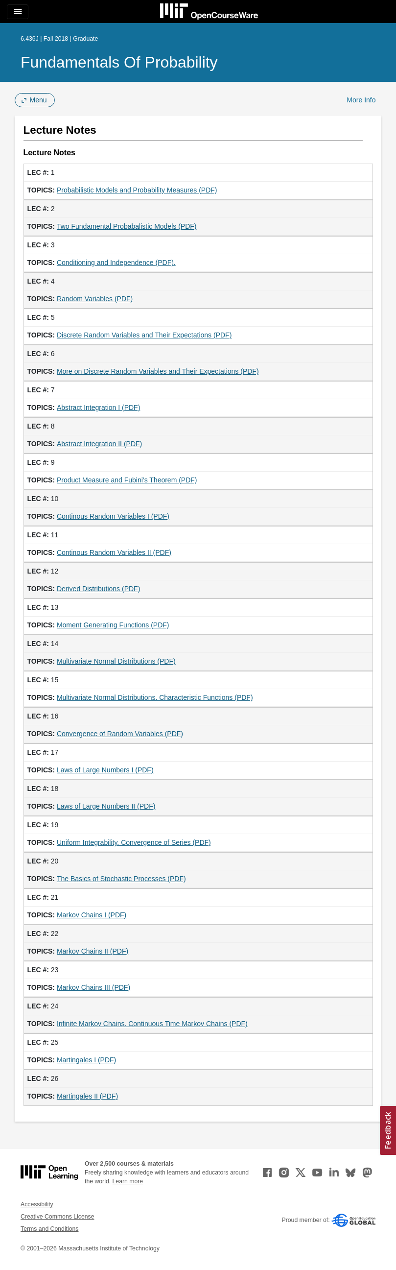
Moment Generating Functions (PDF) (113, 625)
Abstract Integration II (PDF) (99, 444)
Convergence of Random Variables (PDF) (120, 734)
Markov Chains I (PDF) (91, 915)
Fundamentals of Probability (119, 62)
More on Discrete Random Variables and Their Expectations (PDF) (158, 371)
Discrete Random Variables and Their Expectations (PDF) (144, 335)
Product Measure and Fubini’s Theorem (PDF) (127, 480)
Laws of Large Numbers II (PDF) (106, 806)
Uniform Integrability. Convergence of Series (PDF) (134, 842)
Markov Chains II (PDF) (92, 951)
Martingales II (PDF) (87, 1096)
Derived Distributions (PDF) (98, 589)
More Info (361, 100)
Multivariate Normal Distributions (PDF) (116, 661)
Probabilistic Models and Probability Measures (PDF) (137, 190)
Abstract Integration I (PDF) (98, 407)
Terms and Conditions (49, 1228)
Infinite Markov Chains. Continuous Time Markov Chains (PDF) (152, 1024)
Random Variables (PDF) (95, 299)
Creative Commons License (57, 1216)
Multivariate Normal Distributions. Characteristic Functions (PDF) (155, 697)
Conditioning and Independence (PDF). (116, 262)
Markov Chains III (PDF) (93, 987)
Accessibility (37, 1204)
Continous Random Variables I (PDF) (113, 516)
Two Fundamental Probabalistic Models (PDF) (127, 226)
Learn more (128, 1181)
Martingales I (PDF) (86, 1060)
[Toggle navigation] (17, 11)
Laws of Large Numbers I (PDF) (105, 770)
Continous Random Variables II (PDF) (114, 552)
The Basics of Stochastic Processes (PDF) (121, 879)
